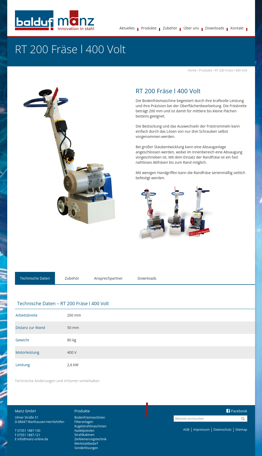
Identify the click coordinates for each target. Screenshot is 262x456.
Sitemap (241, 429)
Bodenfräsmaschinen (89, 417)
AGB (186, 429)
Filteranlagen (83, 422)
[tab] (35, 278)
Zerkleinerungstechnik (90, 439)
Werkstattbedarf (86, 443)
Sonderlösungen (86, 448)
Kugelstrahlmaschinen (90, 426)
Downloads (147, 278)
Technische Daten (35, 278)
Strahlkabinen (84, 435)
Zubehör (72, 278)
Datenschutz (222, 429)
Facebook (236, 410)
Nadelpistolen (84, 430)
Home (192, 70)
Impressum (201, 429)
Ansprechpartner (108, 278)
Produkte (205, 70)
